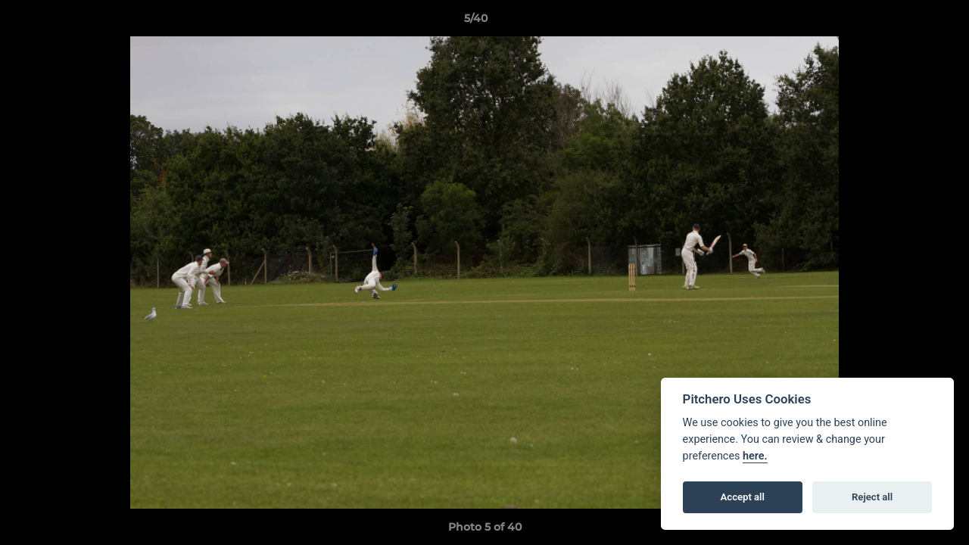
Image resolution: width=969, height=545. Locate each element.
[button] (905, 22)
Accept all (743, 497)
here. (755, 456)
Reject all (872, 497)
